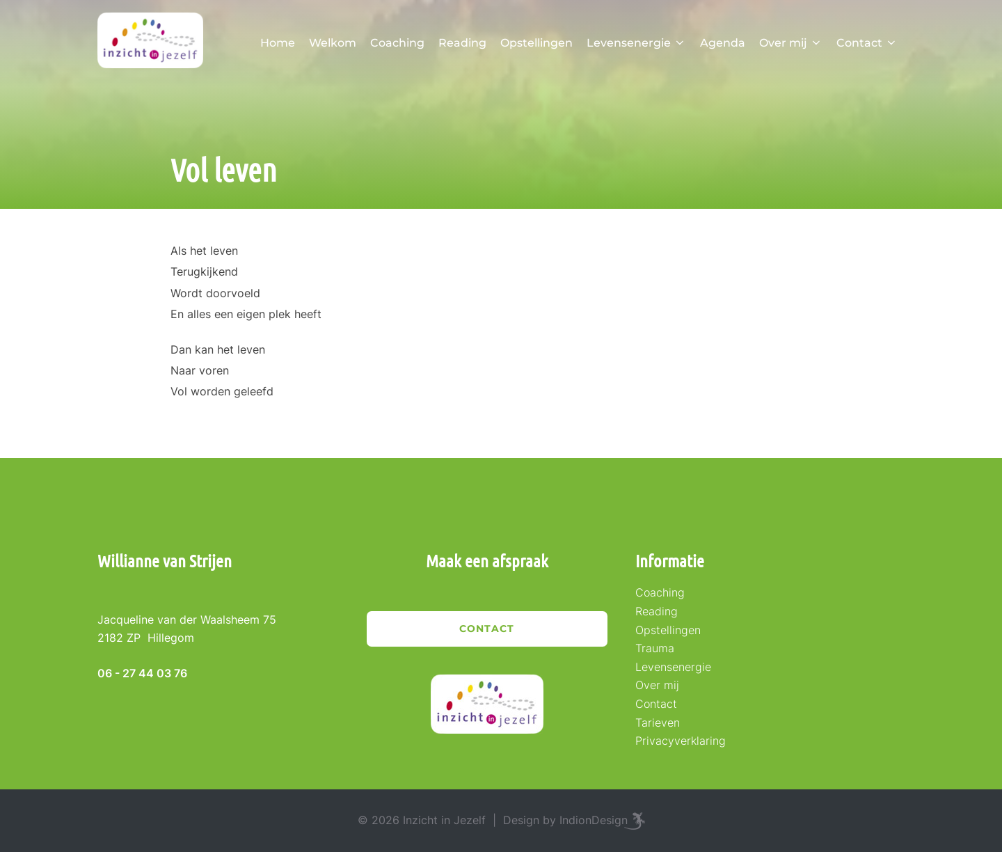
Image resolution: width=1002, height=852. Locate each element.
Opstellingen (536, 42)
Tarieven (657, 722)
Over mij (790, 42)
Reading (462, 42)
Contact (867, 42)
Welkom (332, 42)
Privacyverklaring (680, 741)
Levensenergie (636, 42)
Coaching (397, 42)
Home (277, 42)
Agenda (722, 42)
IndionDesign (593, 820)
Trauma (654, 648)
